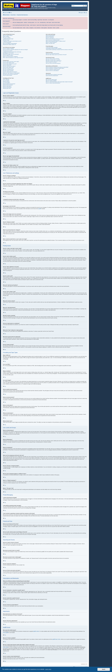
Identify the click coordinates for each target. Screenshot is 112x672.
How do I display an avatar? (8, 55)
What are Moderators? (50, 36)
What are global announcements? (9, 83)
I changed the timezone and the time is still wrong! (12, 51)
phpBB (39, 208)
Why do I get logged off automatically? (10, 43)
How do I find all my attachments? (52, 75)
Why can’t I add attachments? (8, 69)
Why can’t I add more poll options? (9, 66)
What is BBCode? (6, 79)
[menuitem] (10, 13)
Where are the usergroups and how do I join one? (55, 38)
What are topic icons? (7, 88)
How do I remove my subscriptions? (52, 70)
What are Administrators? (50, 35)
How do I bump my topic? (7, 75)
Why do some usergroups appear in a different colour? (55, 41)
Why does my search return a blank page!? (53, 60)
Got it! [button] (103, 669)
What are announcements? (8, 84)
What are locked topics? (7, 87)
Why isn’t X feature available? (51, 80)
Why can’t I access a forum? (8, 68)
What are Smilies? (6, 81)
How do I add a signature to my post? (9, 63)
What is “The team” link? (50, 43)
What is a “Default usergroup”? (51, 42)
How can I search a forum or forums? (52, 58)
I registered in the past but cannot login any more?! (12, 41)
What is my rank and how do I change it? (10, 56)
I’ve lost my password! (7, 42)
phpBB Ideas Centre (56, 639)
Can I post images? (6, 82)
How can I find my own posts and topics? (53, 63)
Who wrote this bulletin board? (51, 79)
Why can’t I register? (6, 37)
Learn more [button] (48, 669)
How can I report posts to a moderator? (10, 71)
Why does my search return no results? (53, 59)
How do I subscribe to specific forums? (53, 69)
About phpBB (5, 632)
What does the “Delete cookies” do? (9, 44)
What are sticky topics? (7, 86)
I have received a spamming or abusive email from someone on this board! (59, 49)
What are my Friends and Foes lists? (52, 53)
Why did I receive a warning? (8, 70)
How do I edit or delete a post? (8, 62)
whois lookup (5, 647)
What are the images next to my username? (11, 54)
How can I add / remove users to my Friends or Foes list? (56, 54)
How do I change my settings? (8, 48)
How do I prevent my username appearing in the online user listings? (15, 49)
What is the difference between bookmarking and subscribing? (57, 67)
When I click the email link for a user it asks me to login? (13, 57)
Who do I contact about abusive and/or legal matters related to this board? (59, 81)
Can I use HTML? (6, 80)
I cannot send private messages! (52, 47)
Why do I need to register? (8, 35)
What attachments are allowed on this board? (54, 74)
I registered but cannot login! (8, 38)
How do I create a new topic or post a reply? (11, 61)
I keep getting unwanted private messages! (53, 48)
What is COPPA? (6, 36)
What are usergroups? (50, 37)
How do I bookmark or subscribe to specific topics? (55, 68)
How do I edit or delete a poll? (8, 67)
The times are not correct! (7, 50)
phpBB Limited (36, 631)
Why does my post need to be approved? (10, 74)
